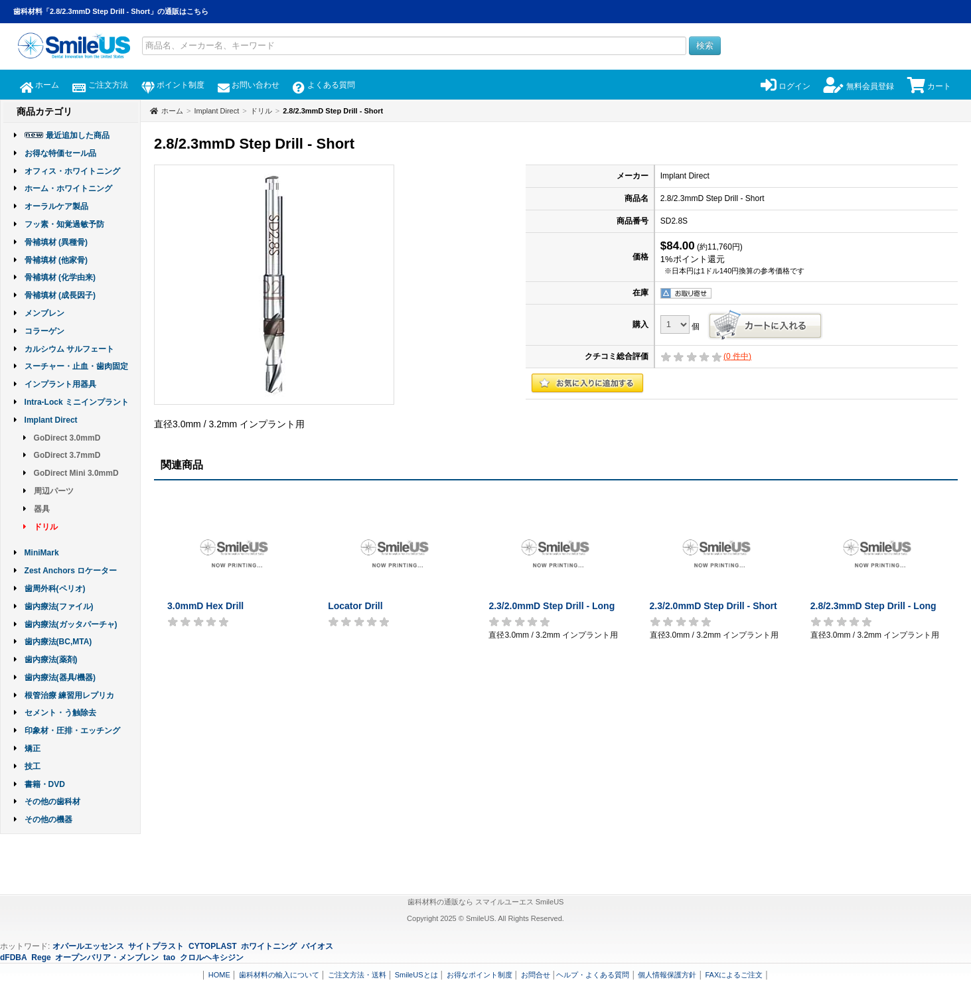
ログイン (785, 86)
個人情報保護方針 (667, 975)
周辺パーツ (54, 491)
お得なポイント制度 (479, 975)
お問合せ (535, 975)
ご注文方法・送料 (357, 975)
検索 (704, 45)
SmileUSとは (416, 975)
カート (929, 86)
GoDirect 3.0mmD (67, 438)
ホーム (39, 85)
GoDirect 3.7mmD (67, 455)
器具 (42, 509)
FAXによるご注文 (734, 975)
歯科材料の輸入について (279, 975)
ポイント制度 (172, 85)
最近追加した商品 (78, 135)
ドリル (46, 527)
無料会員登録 (858, 86)
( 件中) (737, 356)
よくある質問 (323, 85)
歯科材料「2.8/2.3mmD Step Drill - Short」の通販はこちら (110, 11)
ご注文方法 (99, 85)
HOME (219, 975)
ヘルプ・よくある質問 (592, 975)
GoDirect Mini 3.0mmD (76, 473)
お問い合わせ (248, 85)
